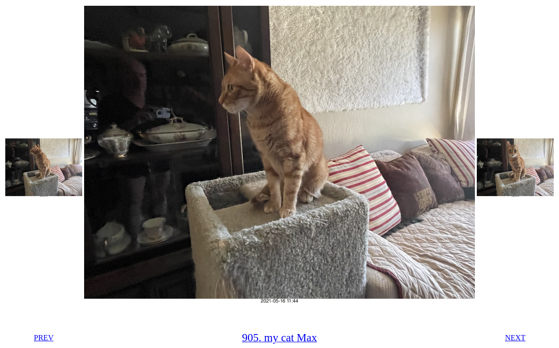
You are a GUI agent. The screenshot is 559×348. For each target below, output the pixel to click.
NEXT (515, 338)
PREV (44, 338)
